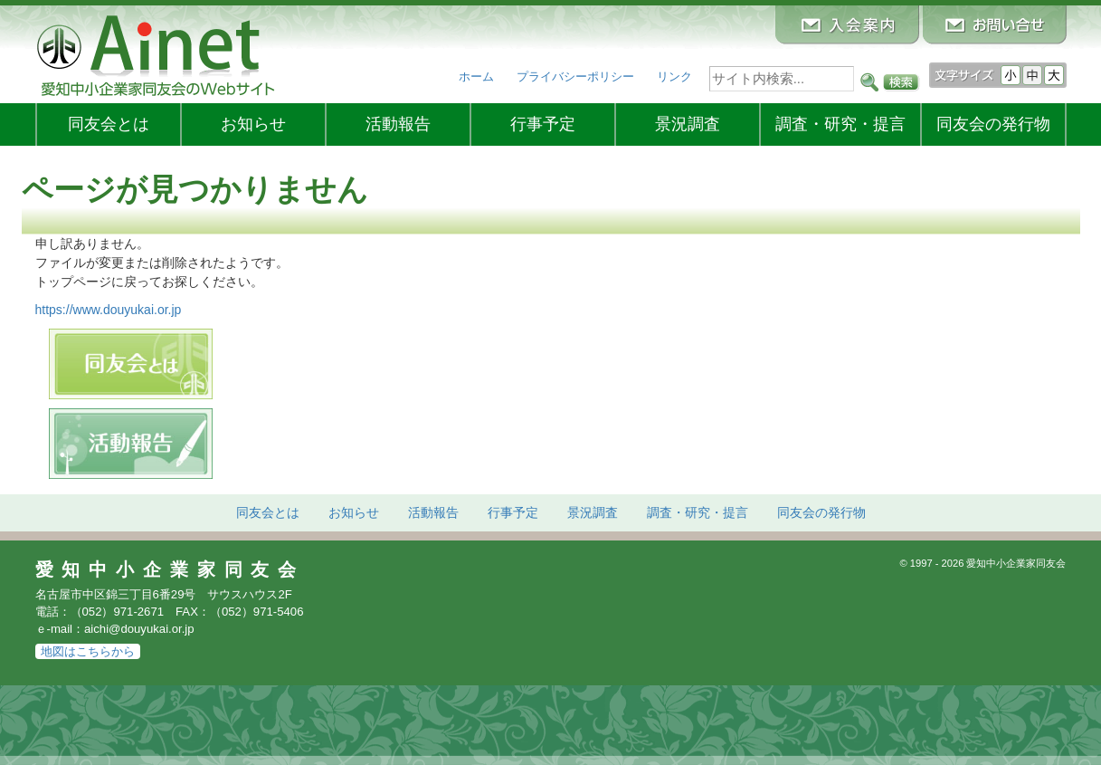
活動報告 (398, 124)
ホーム (476, 76)
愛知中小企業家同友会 (170, 569)
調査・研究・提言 (840, 124)
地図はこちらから (88, 651)
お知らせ (253, 124)
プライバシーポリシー (575, 76)
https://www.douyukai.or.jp (108, 309)
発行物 (993, 124)
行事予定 (542, 124)
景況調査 (687, 124)
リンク (674, 76)
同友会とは (108, 124)
